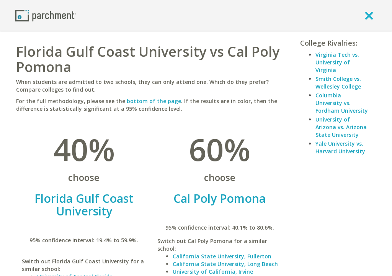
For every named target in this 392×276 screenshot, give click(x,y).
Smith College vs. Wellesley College (338, 82)
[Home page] (45, 15)
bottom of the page (154, 101)
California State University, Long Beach (225, 264)
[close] (369, 15)
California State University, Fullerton (222, 256)
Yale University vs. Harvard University (340, 147)
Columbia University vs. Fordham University (341, 103)
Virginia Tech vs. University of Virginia (337, 62)
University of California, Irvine (213, 271)
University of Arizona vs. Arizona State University (341, 127)
